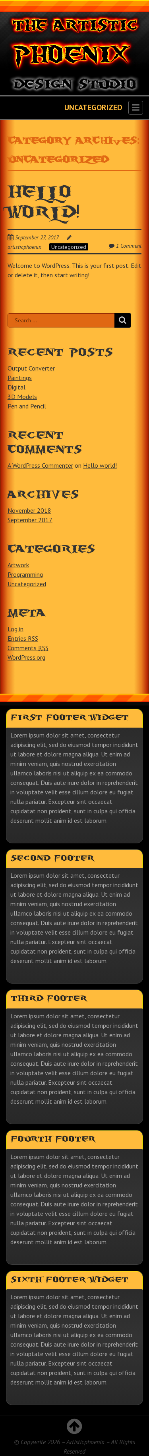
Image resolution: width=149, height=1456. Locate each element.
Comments (28, 648)
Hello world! (100, 465)
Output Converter (31, 368)
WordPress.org (26, 657)
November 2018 (29, 510)
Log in (15, 629)
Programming (25, 574)
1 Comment (128, 245)
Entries (23, 638)
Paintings (20, 378)
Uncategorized (68, 246)
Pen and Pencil (27, 406)
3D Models (22, 397)
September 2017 (30, 520)
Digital (16, 387)
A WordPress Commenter (40, 465)
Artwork (18, 565)
